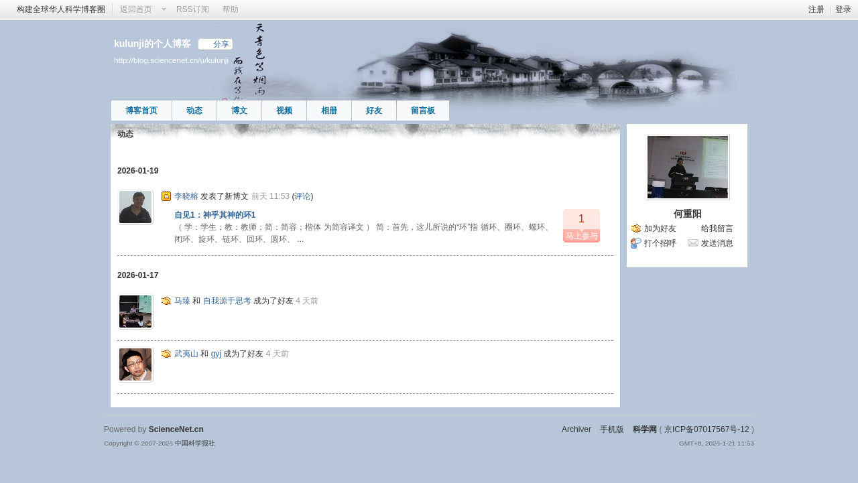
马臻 (182, 300)
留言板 (423, 110)
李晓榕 (186, 196)
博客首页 (141, 110)
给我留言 (717, 228)
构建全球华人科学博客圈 (61, 9)
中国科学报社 (195, 443)
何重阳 (688, 213)
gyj (216, 353)
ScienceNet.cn (176, 429)
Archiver (576, 429)
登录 (843, 9)
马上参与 (581, 224)
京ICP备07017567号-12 (706, 429)
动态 (194, 110)
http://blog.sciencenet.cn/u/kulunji (171, 60)
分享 (221, 44)
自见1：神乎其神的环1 (214, 215)
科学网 (645, 429)
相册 (329, 110)
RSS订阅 (192, 9)
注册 (816, 9)
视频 (284, 110)
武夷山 (186, 353)
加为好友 (660, 228)
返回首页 (136, 9)
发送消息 (717, 243)
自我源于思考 (227, 300)
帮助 (231, 9)
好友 (374, 110)
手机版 (612, 429)
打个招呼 (660, 243)
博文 (239, 110)
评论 (302, 196)
